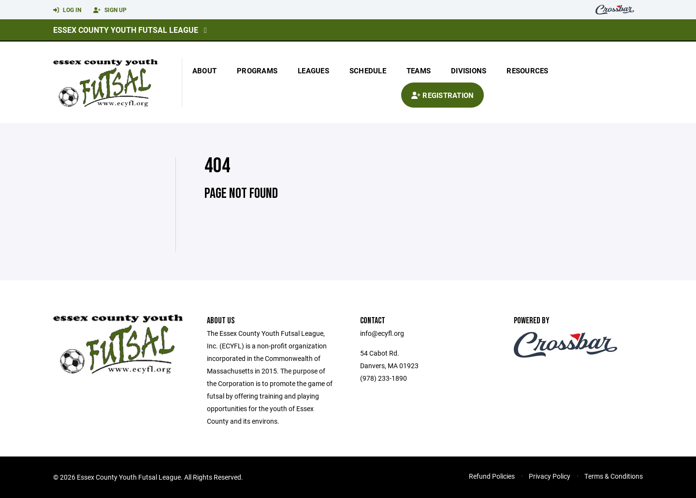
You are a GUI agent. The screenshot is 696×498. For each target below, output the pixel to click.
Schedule (367, 70)
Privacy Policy (549, 476)
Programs (257, 70)
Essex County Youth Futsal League (125, 30)
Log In (67, 10)
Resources (527, 70)
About (204, 70)
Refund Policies (492, 476)
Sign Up (110, 10)
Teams (418, 70)
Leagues (313, 70)
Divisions (468, 70)
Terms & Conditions (613, 476)
